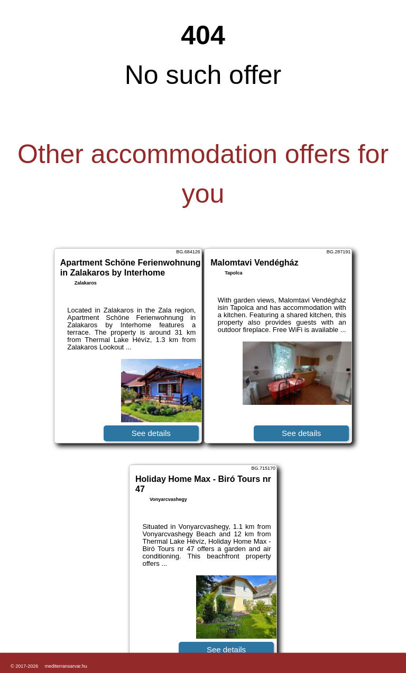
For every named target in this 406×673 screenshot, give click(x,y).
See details (151, 433)
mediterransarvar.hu (66, 666)
